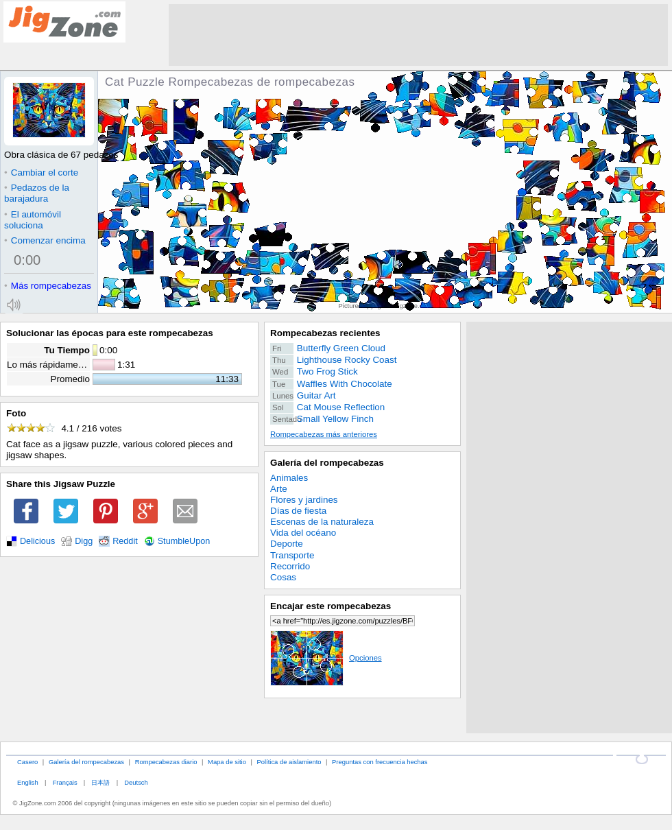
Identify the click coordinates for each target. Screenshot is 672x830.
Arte (278, 489)
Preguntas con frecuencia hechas (379, 762)
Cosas (283, 577)
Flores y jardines (304, 500)
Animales (289, 478)
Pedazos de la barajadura (36, 193)
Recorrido (290, 566)
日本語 (100, 782)
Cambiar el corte (41, 172)
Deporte (286, 543)
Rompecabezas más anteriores (323, 434)
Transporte (292, 555)
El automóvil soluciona (32, 219)
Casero (27, 762)
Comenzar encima (45, 240)
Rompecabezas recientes (325, 333)
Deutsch (135, 782)
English (27, 782)
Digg (84, 541)
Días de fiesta (298, 511)
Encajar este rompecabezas (330, 606)
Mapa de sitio (227, 762)
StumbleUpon (184, 541)
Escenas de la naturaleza (322, 522)
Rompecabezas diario (166, 762)
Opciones (326, 658)
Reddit (125, 541)
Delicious (37, 541)
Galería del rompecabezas (327, 463)
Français (65, 782)
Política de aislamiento (289, 762)
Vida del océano (303, 532)
